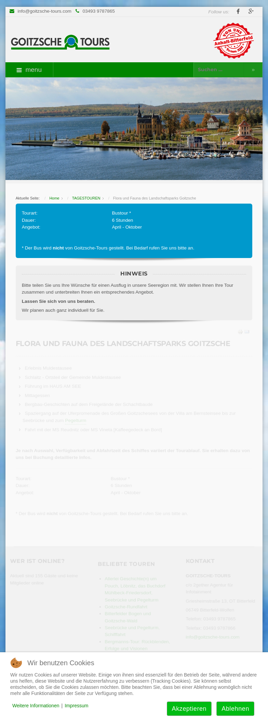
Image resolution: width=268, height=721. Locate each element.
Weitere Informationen (35, 705)
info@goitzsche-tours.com (44, 11)
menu (29, 69)
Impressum (76, 705)
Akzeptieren (189, 708)
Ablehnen (235, 708)
